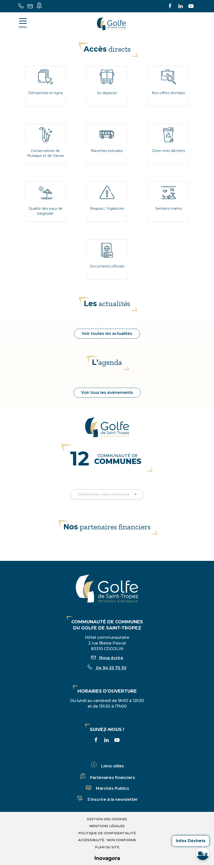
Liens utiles (107, 766)
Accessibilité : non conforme (107, 840)
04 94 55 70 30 (107, 668)
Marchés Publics (107, 788)
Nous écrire (107, 658)
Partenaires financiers (107, 777)
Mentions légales (107, 826)
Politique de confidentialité (107, 833)
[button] (202, 853)
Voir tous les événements (107, 392)
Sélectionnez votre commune (107, 494)
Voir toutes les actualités (107, 333)
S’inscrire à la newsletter (107, 799)
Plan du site (107, 847)
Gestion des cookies (107, 819)
